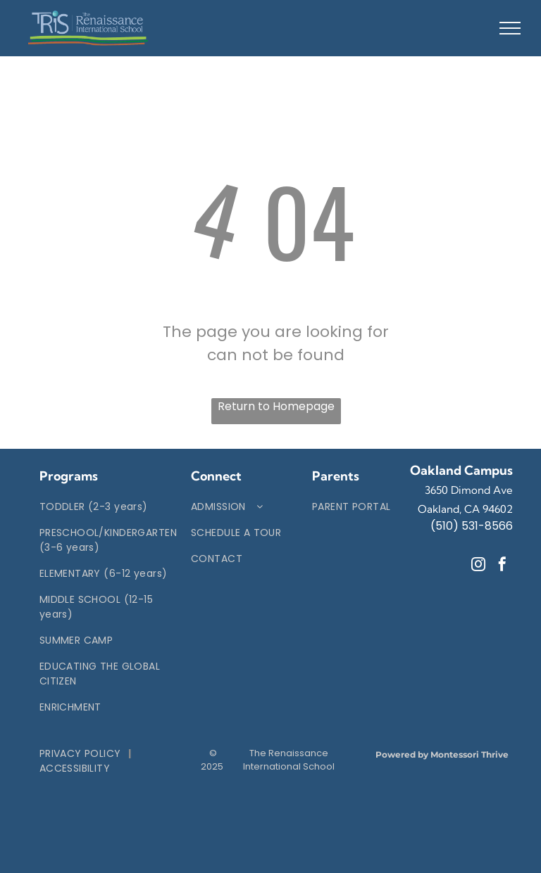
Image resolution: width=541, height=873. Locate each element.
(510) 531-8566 (471, 526)
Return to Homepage (276, 406)
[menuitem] (108, 507)
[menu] (510, 28)
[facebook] (502, 566)
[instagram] (478, 566)
